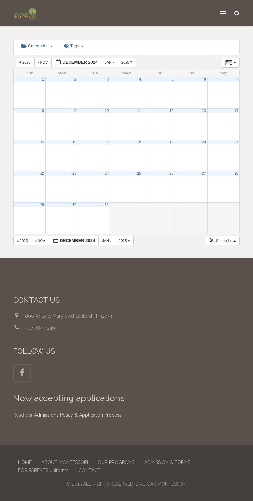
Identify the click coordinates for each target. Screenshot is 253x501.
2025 (127, 62)
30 (74, 205)
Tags (74, 46)
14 (236, 111)
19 (172, 142)
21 (236, 142)
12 (172, 111)
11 (139, 111)
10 (107, 111)
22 (42, 173)
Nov (43, 62)
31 (107, 205)
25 (139, 173)
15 (42, 142)
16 (74, 142)
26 (172, 173)
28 (236, 173)
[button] (222, 240)
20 (204, 142)
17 (107, 142)
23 (74, 173)
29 (42, 205)
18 (139, 142)
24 (107, 173)
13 (204, 111)
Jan (110, 62)
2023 (25, 62)
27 (204, 173)
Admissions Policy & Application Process (78, 415)
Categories (37, 46)
